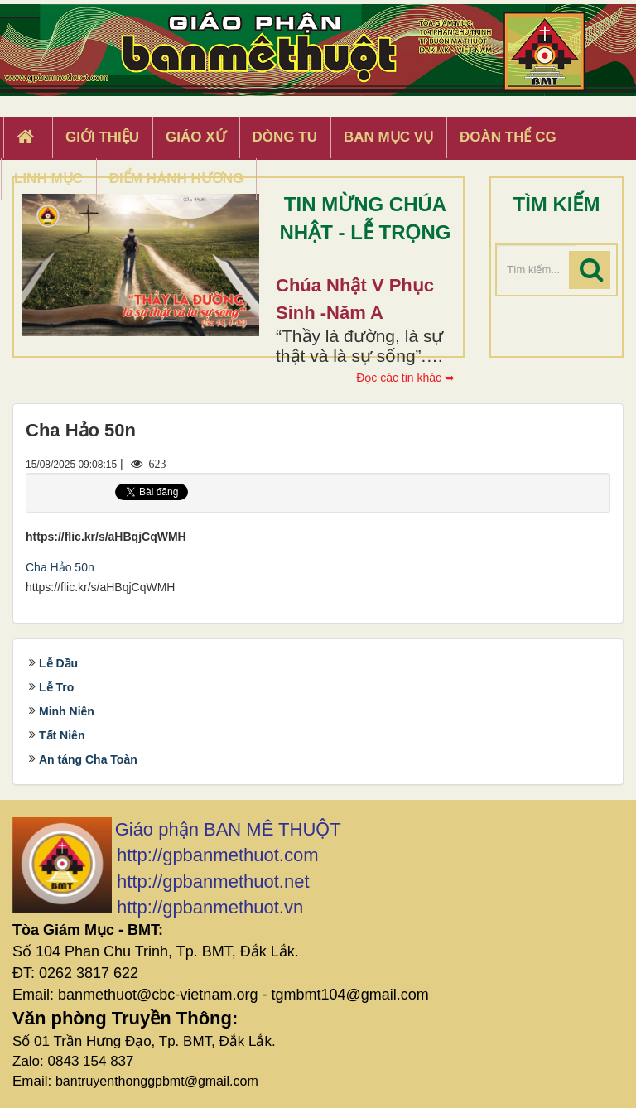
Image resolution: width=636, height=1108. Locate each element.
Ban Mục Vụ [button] (388, 137)
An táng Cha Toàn (88, 759)
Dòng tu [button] (285, 137)
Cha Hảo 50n (60, 567)
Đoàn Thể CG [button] (508, 137)
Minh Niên (66, 711)
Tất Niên (61, 735)
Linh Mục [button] (48, 178)
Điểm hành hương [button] (176, 178)
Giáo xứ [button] (196, 137)
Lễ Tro (56, 687)
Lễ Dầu (58, 663)
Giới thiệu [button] (102, 137)
